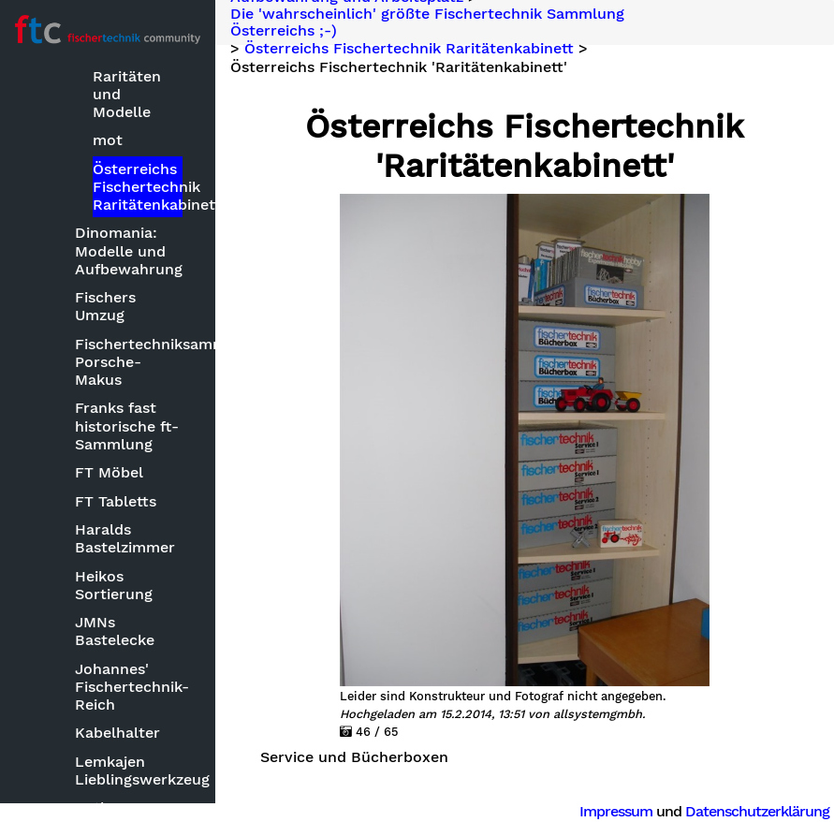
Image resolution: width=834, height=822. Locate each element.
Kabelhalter (117, 732)
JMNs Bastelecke (114, 631)
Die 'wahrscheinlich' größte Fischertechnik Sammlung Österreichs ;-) (427, 22)
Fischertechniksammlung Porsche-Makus (130, 362)
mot (108, 140)
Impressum (615, 811)
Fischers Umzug (105, 306)
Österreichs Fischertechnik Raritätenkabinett (138, 186)
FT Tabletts (115, 501)
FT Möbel (109, 472)
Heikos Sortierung (114, 585)
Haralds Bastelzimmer (125, 538)
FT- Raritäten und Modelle (127, 85)
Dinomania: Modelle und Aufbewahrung (129, 250)
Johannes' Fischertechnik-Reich (130, 686)
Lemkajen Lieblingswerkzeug (130, 770)
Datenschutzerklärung (757, 811)
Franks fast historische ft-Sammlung (127, 425)
